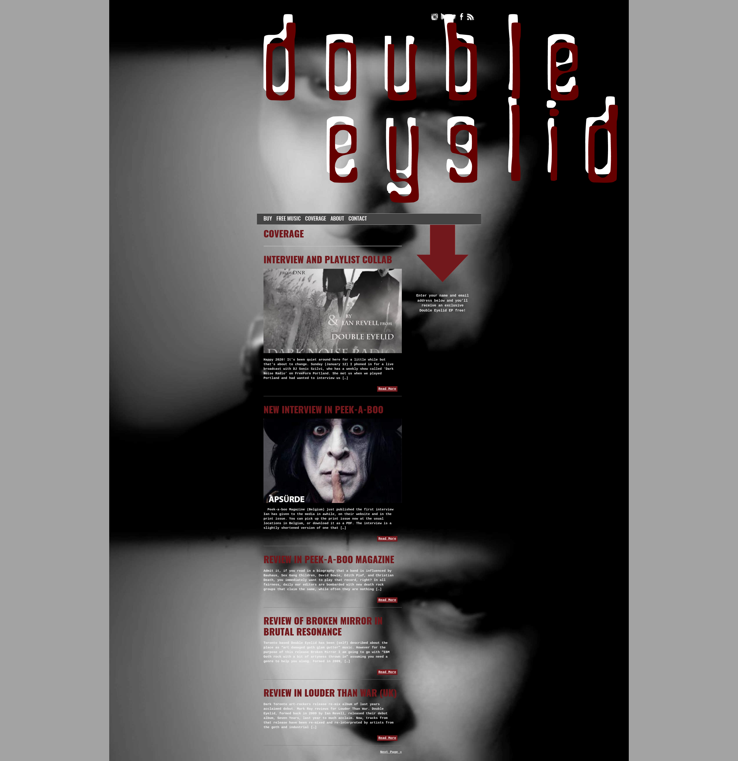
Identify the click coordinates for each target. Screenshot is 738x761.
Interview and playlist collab (328, 260)
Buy (268, 219)
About (337, 219)
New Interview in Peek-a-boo (323, 410)
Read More (387, 389)
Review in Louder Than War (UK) (330, 693)
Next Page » (391, 752)
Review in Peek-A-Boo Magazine (329, 560)
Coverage (315, 219)
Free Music (288, 219)
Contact (357, 219)
